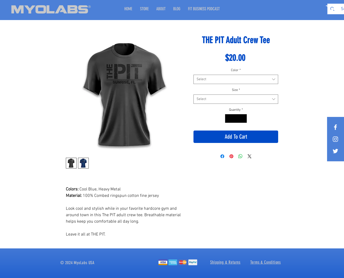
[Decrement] (229, 118)
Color (236, 70)
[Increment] (243, 118)
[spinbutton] (236, 118)
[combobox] (235, 79)
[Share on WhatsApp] (240, 156)
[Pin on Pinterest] (231, 156)
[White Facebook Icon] (335, 127)
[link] (330, 8)
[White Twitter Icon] (335, 151)
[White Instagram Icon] (335, 139)
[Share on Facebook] (222, 156)
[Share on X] (249, 156)
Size (236, 90)
